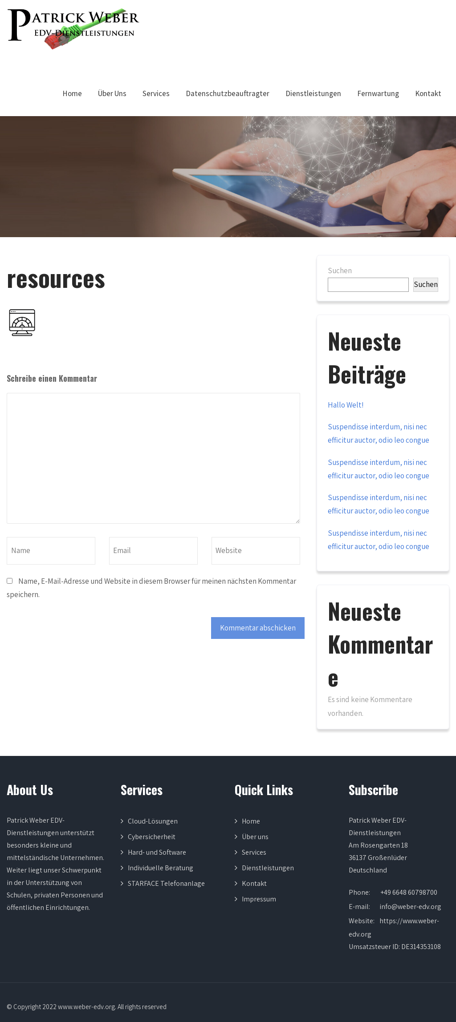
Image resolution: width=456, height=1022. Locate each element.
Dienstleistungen (313, 93)
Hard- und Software (157, 852)
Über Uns (112, 93)
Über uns (255, 836)
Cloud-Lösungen (153, 821)
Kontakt (428, 93)
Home (72, 93)
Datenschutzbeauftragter (227, 93)
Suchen (340, 270)
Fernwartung (378, 93)
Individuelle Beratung (160, 868)
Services (156, 93)
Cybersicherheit (151, 836)
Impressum (259, 899)
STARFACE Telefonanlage (166, 883)
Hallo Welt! (346, 405)
